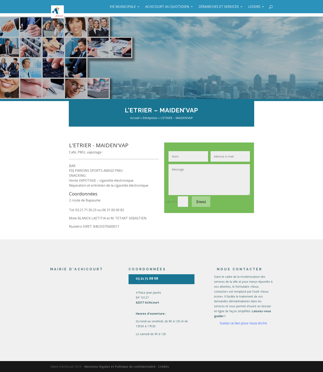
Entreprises (150, 118)
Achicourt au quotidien (167, 7)
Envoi (201, 201)
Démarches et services (219, 7)
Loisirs (254, 7)
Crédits (163, 366)
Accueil (134, 118)
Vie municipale (123, 7)
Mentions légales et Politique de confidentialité (120, 366)
